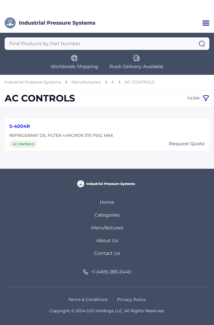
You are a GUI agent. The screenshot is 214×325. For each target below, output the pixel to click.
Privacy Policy (131, 299)
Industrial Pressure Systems (33, 82)
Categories (107, 215)
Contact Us (107, 253)
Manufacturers (86, 82)
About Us (107, 240)
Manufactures (107, 227)
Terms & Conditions (88, 299)
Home (107, 202)
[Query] (107, 43)
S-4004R (19, 126)
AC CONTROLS (140, 82)
